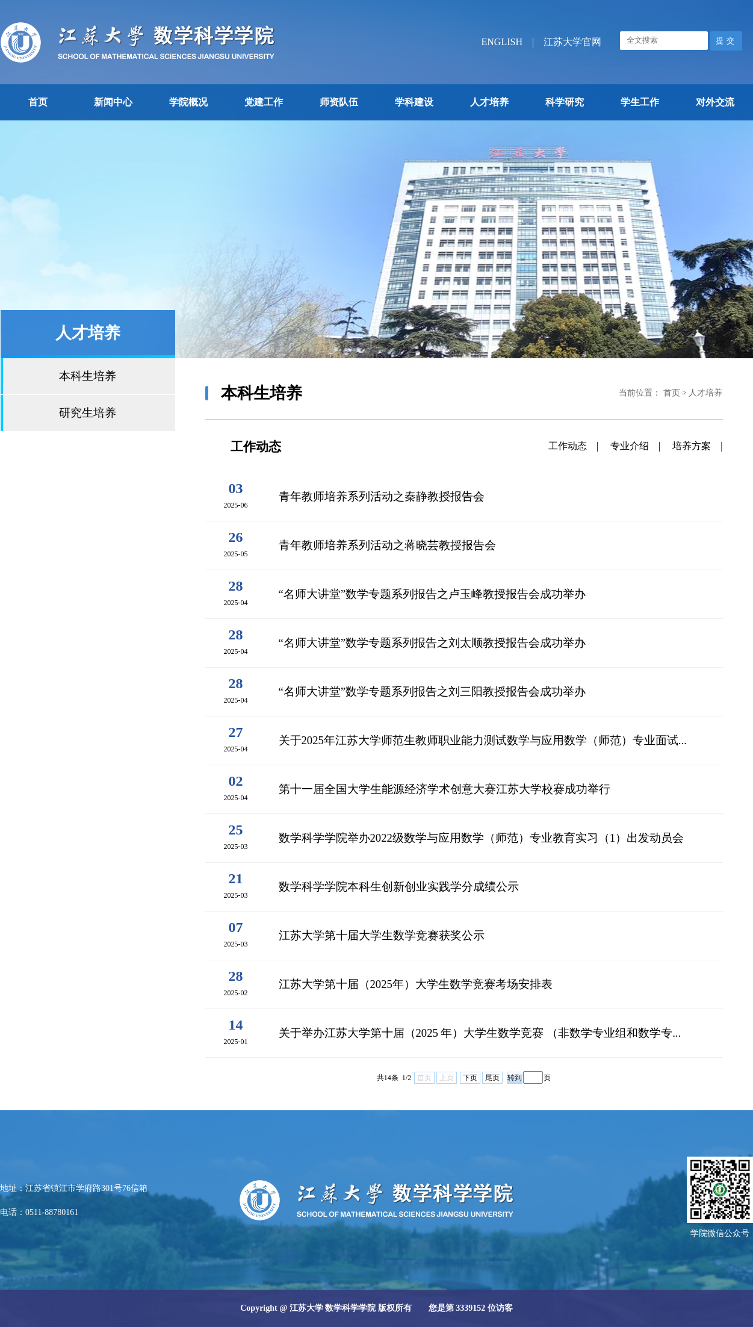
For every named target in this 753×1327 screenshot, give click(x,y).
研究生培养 (87, 412)
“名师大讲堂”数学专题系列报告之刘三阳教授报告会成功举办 (432, 691)
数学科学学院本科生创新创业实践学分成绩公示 (399, 886)
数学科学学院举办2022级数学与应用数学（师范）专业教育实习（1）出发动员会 (481, 837)
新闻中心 (113, 102)
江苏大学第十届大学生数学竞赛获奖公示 (382, 935)
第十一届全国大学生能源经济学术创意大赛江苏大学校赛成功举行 (444, 789)
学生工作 (640, 102)
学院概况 (188, 102)
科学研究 (564, 102)
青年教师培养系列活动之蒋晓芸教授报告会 (387, 545)
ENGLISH (502, 42)
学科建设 (414, 102)
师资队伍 (339, 102)
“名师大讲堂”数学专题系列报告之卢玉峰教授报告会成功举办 (432, 594)
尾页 (492, 1078)
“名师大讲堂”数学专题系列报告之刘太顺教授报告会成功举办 (432, 642)
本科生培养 (87, 376)
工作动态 (567, 446)
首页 (38, 102)
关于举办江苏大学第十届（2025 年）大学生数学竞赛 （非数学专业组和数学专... (480, 1033)
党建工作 (263, 102)
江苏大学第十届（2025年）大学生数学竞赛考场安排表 (416, 984)
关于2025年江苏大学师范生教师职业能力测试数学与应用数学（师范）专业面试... (483, 740)
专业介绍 (629, 446)
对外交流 (715, 102)
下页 (470, 1078)
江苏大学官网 (572, 42)
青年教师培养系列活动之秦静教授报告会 (382, 496)
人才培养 (489, 102)
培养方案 (691, 446)
